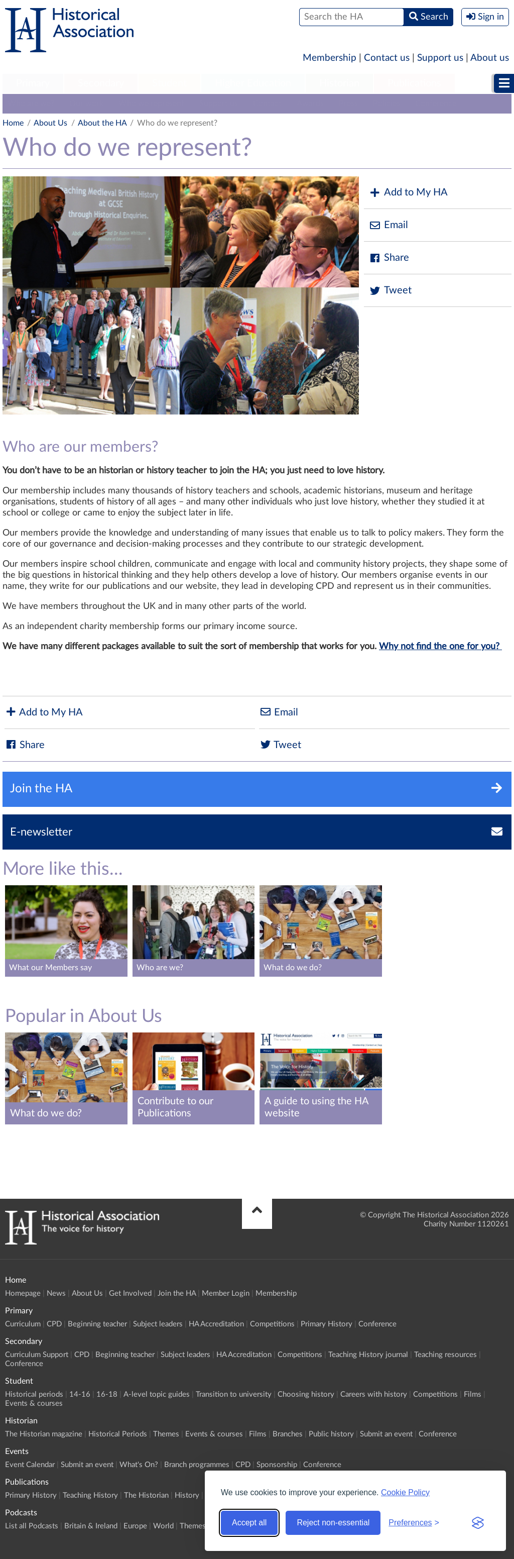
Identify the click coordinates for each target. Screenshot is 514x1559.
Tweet (390, 290)
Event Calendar (30, 1465)
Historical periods (34, 1394)
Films (472, 1394)
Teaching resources (445, 1355)
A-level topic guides (156, 1394)
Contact (267, 103)
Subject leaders (158, 1324)
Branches (288, 1434)
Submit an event (386, 1434)
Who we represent (151, 103)
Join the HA (177, 1293)
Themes (166, 1434)
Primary (33, 83)
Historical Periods (117, 1434)
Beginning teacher (97, 1324)
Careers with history (373, 1394)
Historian (339, 83)
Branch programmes (196, 1465)
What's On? (138, 1465)
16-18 (106, 1394)
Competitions (272, 1324)
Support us (440, 58)
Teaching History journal (368, 1355)
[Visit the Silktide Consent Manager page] (478, 1523)
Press (348, 103)
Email (388, 225)
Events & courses (34, 1403)
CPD (54, 1324)
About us (489, 58)
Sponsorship (276, 1465)
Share (389, 258)
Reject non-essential (333, 1522)
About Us (50, 123)
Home (13, 123)
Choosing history (306, 1394)
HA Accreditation (216, 1324)
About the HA (102, 123)
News (56, 1293)
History (187, 1495)
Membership (329, 58)
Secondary (101, 83)
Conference (435, 103)
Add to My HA (408, 192)
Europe (135, 1526)
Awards (310, 103)
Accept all (249, 1522)
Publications (414, 83)
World (163, 1526)
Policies (386, 103)
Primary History (326, 1324)
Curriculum (23, 1324)
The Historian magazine (43, 1434)
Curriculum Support (36, 1355)
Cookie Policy (405, 1492)
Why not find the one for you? (440, 646)
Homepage (23, 1293)
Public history (331, 1434)
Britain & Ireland (90, 1526)
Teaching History (90, 1495)
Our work (86, 103)
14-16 (79, 1394)
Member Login (225, 1293)
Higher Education (253, 83)
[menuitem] (33, 84)
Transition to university (234, 1394)
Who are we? (31, 103)
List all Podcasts (31, 1526)
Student (169, 83)
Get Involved (130, 1293)
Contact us (387, 58)
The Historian (146, 1495)
